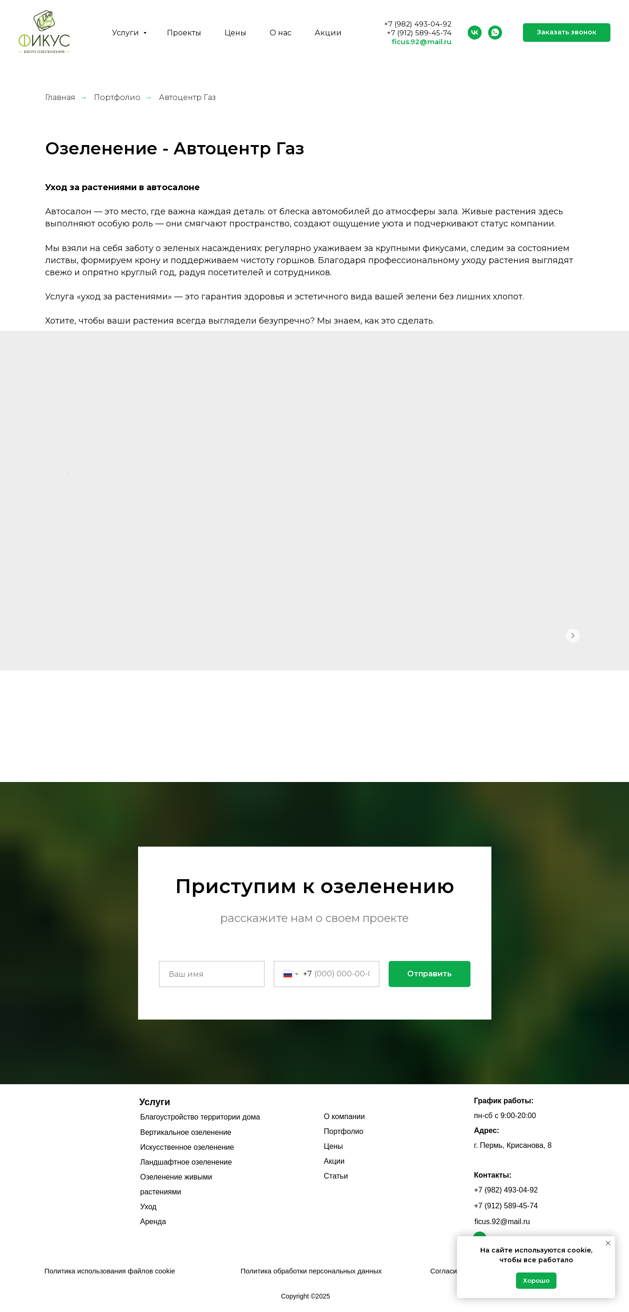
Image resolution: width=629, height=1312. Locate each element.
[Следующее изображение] (573, 636)
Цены (235, 32)
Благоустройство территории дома (200, 1117)
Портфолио (117, 97)
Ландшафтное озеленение (186, 1162)
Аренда (153, 1222)
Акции (328, 32)
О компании (344, 1116)
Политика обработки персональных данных (311, 1271)
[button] (566, 32)
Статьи (336, 1176)
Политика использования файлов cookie (110, 1271)
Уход (148, 1207)
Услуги (126, 32)
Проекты (184, 32)
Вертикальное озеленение (186, 1132)
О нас (280, 32)
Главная (60, 97)
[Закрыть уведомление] (608, 1243)
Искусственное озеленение (187, 1147)
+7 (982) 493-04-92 (417, 24)
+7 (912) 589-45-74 (419, 32)
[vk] (475, 33)
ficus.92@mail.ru (421, 41)
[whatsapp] (495, 33)
